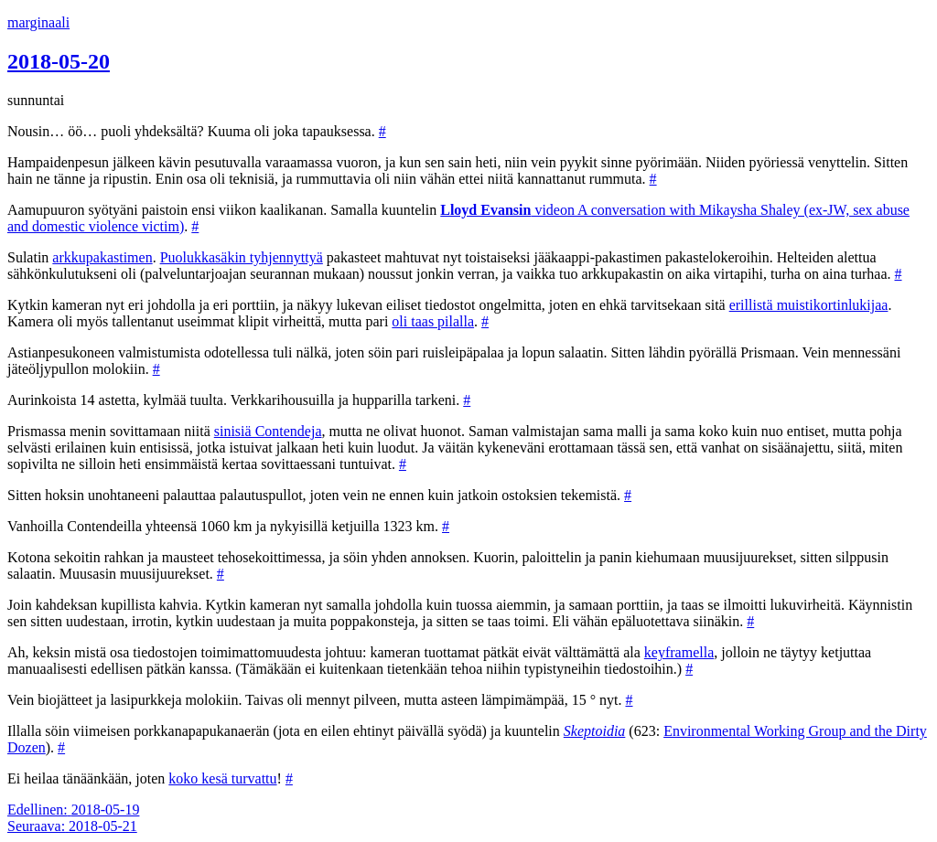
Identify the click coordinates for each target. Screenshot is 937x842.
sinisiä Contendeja (268, 431)
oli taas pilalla (433, 321)
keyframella (679, 652)
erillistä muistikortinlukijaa (809, 305)
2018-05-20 (58, 61)
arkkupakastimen (102, 257)
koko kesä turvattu (222, 778)
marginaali (38, 22)
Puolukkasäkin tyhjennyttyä (241, 257)
